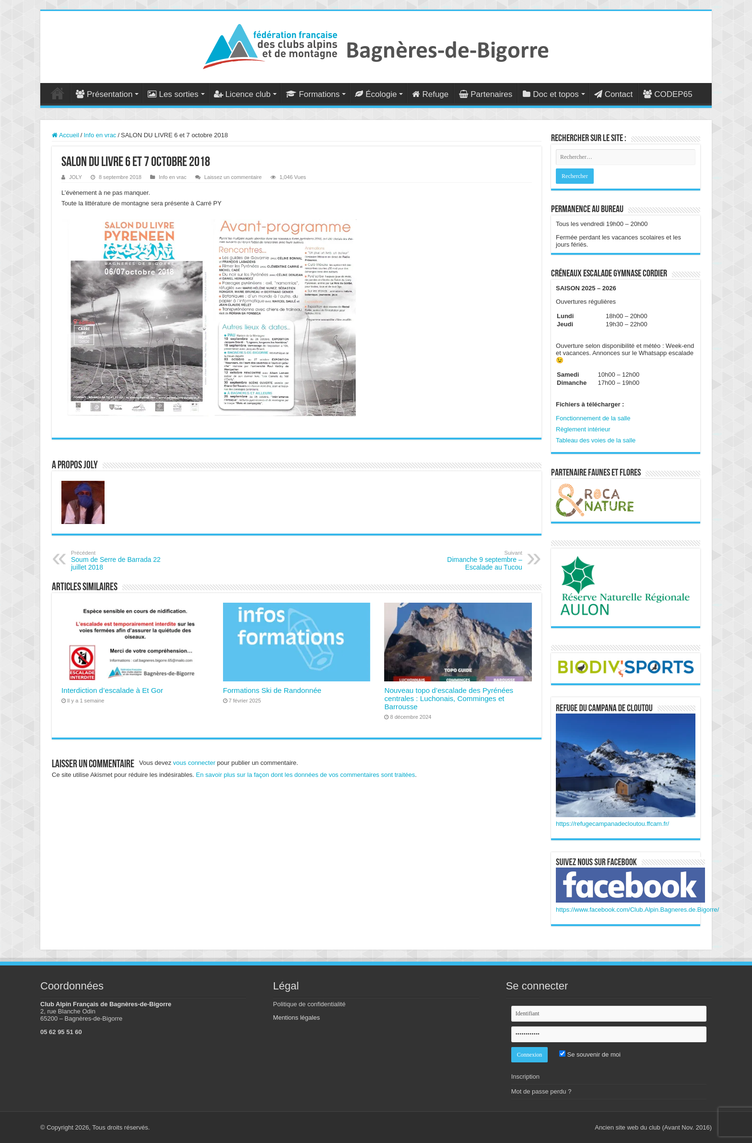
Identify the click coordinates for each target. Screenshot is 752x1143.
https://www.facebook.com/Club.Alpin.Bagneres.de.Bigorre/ (637, 909)
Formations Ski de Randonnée (272, 690)
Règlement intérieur (583, 429)
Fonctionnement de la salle (593, 418)
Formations (313, 94)
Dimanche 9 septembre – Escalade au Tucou (473, 560)
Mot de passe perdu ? (541, 1091)
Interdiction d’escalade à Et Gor (112, 690)
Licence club (242, 94)
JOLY (75, 177)
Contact (613, 94)
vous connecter (194, 762)
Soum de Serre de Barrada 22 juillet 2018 (120, 560)
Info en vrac (99, 135)
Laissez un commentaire (233, 177)
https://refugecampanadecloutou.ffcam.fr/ (612, 823)
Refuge (430, 94)
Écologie (376, 94)
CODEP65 (667, 94)
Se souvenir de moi (590, 1054)
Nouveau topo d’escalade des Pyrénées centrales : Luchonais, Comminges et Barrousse (448, 698)
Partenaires (485, 94)
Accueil (57, 93)
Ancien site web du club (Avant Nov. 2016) (653, 1127)
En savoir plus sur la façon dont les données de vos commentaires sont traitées (305, 774)
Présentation (104, 94)
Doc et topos (550, 94)
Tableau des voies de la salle (595, 440)
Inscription (525, 1076)
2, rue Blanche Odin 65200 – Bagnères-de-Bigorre (81, 1015)
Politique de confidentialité (309, 1004)
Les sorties (173, 94)
